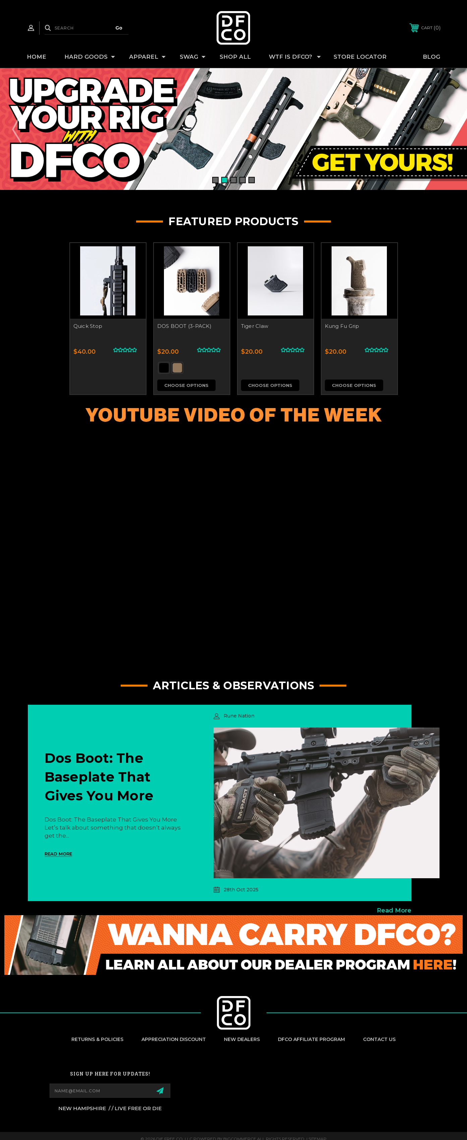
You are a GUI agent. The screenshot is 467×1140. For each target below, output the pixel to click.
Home (36, 56)
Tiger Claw (255, 326)
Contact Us (379, 1039)
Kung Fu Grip (342, 326)
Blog (431, 56)
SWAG (193, 57)
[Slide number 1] (233, 129)
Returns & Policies (97, 1039)
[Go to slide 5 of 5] (251, 180)
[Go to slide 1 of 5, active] (215, 180)
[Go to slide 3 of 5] (233, 180)
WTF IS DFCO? (295, 57)
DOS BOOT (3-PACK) (184, 326)
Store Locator (360, 56)
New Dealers (242, 1039)
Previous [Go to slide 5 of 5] (17, 128)
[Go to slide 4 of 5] (242, 180)
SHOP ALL (235, 56)
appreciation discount (173, 1039)
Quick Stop (88, 326)
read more (394, 910)
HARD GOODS (89, 57)
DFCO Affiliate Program (311, 1039)
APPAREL (147, 57)
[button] (234, 945)
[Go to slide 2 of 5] (224, 180)
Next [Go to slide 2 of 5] (450, 128)
